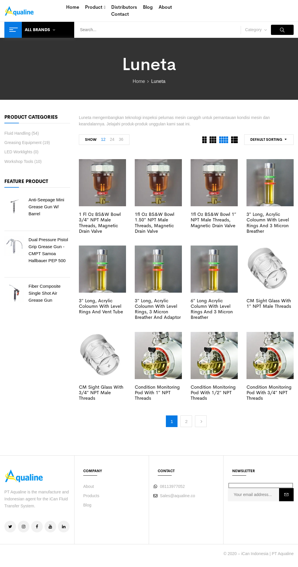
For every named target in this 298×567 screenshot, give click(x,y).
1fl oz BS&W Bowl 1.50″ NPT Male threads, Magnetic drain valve (154, 222)
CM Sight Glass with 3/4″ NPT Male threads (101, 392)
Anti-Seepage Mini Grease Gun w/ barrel (46, 206)
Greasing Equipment (23, 142)
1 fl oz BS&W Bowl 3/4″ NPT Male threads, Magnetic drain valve (100, 222)
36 (121, 139)
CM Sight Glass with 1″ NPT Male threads (268, 303)
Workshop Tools (18, 161)
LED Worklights (18, 152)
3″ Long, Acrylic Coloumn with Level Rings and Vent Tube (101, 306)
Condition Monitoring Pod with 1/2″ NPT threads (213, 392)
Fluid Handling (17, 133)
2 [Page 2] (186, 421)
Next (201, 421)
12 (103, 139)
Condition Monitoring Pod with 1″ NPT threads (157, 392)
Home (139, 81)
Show (91, 139)
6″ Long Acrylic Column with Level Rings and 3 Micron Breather (212, 309)
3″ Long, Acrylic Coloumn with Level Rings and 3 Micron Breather (267, 222)
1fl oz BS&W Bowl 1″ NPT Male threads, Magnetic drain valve (213, 219)
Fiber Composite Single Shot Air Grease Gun (45, 293)
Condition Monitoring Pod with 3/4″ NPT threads (269, 392)
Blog (87, 505)
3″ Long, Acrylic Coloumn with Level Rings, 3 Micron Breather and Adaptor (158, 309)
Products (91, 495)
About (88, 486)
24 (112, 139)
